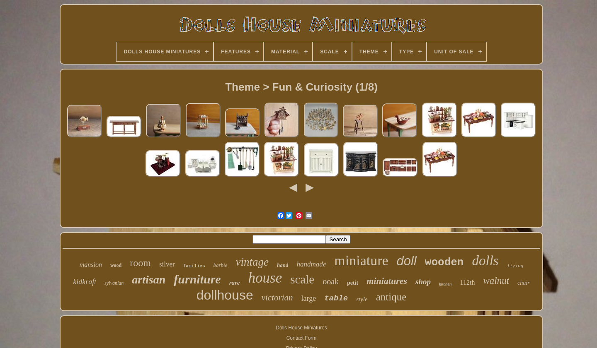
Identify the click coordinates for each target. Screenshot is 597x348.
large (308, 298)
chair (523, 283)
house (265, 278)
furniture (197, 279)
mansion (91, 264)
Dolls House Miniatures (301, 328)
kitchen (445, 284)
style (362, 299)
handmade (311, 264)
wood (115, 265)
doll (407, 261)
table (336, 298)
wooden (444, 262)
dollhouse (225, 295)
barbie (221, 265)
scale (302, 279)
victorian (277, 297)
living (515, 266)
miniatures (386, 281)
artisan (148, 279)
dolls (485, 260)
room (140, 262)
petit (352, 283)
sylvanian (114, 283)
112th (467, 282)
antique (391, 296)
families (194, 266)
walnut (496, 281)
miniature (361, 260)
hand (282, 265)
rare (234, 282)
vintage (252, 262)
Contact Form (301, 338)
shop (423, 281)
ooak (331, 281)
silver (167, 264)
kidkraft (84, 282)
